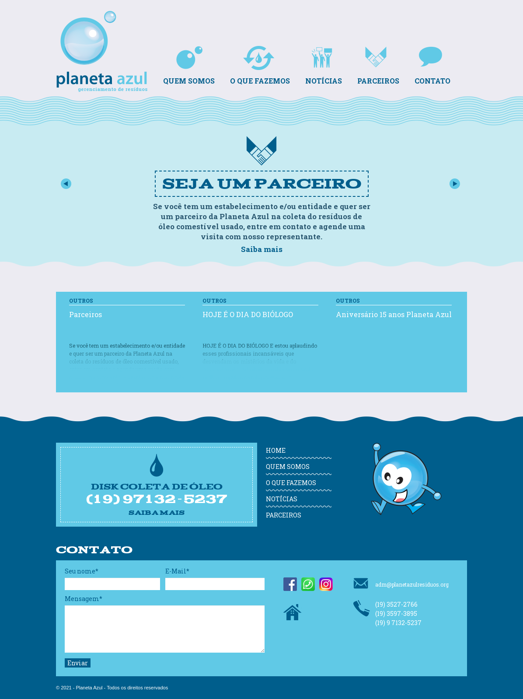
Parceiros (378, 65)
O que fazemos (260, 65)
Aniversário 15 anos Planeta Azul (394, 314)
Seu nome (81, 571)
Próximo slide (455, 183)
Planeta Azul (104, 34)
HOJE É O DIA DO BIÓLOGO (247, 314)
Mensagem (83, 598)
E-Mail (177, 571)
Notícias (323, 65)
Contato (432, 65)
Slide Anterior (65, 183)
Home (276, 450)
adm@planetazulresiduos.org (401, 583)
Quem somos (189, 65)
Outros (81, 300)
